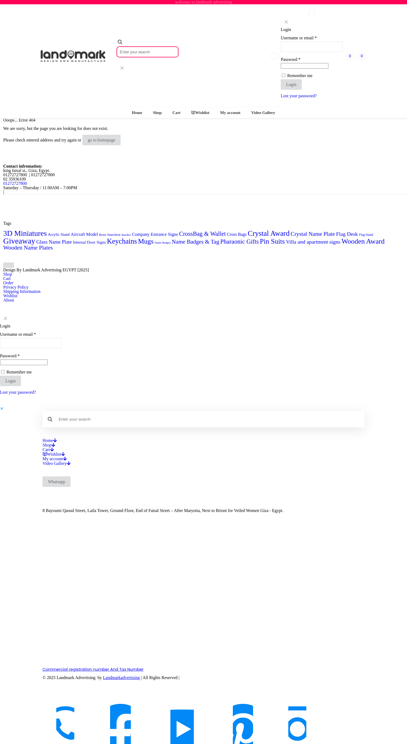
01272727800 (15, 183)
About (8, 300)
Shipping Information (21, 291)
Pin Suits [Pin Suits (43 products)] (272, 241)
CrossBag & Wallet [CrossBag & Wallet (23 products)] (202, 233)
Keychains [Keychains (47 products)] (122, 241)
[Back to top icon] (8, 265)
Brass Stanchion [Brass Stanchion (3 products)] (109, 235)
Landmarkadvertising (121, 677)
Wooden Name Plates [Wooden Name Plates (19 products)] (28, 247)
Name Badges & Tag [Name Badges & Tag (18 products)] (195, 241)
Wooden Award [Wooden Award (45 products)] (362, 241)
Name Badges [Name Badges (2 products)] (163, 242)
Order (8, 283)
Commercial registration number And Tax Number (93, 669)
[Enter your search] (147, 51)
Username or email (299, 38)
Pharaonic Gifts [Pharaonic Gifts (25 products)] (239, 241)
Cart (7, 278)
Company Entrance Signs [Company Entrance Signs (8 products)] (155, 234)
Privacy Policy (16, 287)
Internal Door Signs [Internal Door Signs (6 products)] (89, 242)
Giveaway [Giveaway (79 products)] (19, 241)
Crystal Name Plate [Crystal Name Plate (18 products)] (313, 234)
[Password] (304, 66)
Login (291, 84)
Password (290, 59)
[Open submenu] (55, 440)
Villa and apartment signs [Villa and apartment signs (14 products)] (313, 242)
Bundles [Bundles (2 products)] (126, 234)
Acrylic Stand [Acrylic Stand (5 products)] (59, 234)
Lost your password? (299, 96)
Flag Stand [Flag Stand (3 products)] (366, 235)
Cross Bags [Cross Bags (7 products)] (237, 234)
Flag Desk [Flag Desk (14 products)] (347, 234)
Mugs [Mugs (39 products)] (146, 241)
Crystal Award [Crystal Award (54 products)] (269, 233)
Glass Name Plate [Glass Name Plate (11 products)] (54, 242)
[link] (122, 68)
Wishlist (10, 295)
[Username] (312, 46)
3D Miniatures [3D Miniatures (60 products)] (25, 233)
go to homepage (101, 140)
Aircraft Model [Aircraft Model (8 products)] (84, 234)
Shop (7, 274)
